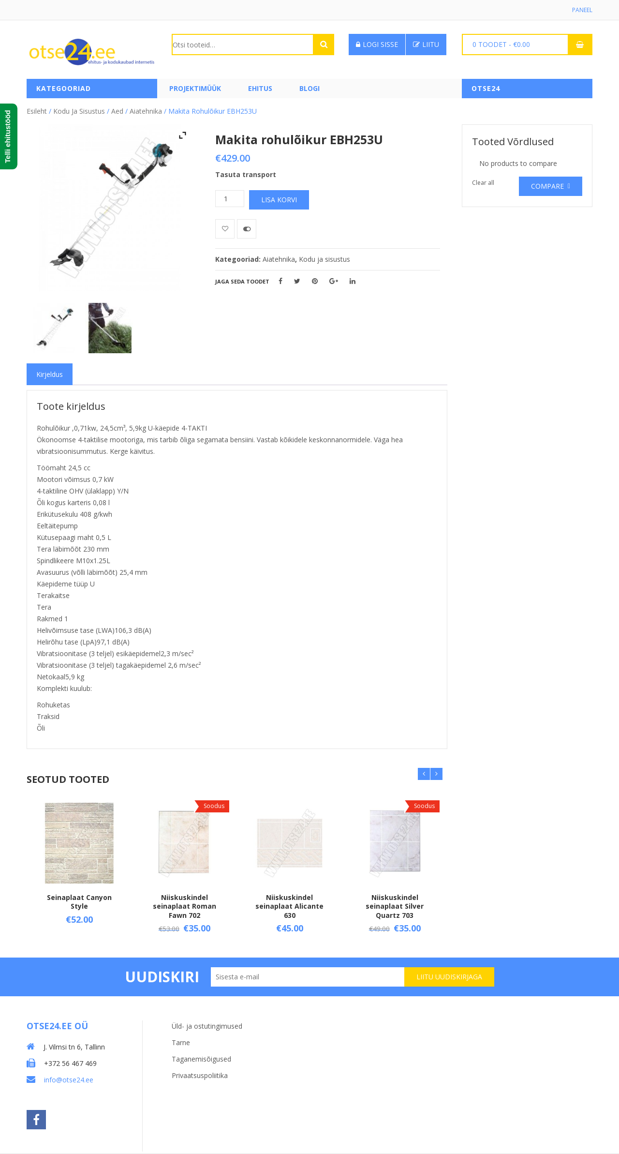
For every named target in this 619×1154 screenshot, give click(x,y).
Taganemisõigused (201, 1059)
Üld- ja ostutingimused (207, 1026)
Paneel (582, 10)
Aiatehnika (146, 111)
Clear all (483, 183)
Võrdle (246, 229)
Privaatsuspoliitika (200, 1075)
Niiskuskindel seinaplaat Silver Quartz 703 (395, 906)
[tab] (50, 374)
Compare (547, 186)
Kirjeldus (49, 374)
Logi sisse (377, 44)
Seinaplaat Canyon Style (79, 902)
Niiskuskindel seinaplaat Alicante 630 (289, 906)
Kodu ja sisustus (79, 111)
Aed (117, 111)
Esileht (37, 111)
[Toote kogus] (229, 198)
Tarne (181, 1042)
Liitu (426, 44)
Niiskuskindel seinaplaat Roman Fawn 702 (184, 906)
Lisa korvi (279, 199)
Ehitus (260, 88)
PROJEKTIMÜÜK (195, 88)
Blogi (309, 88)
